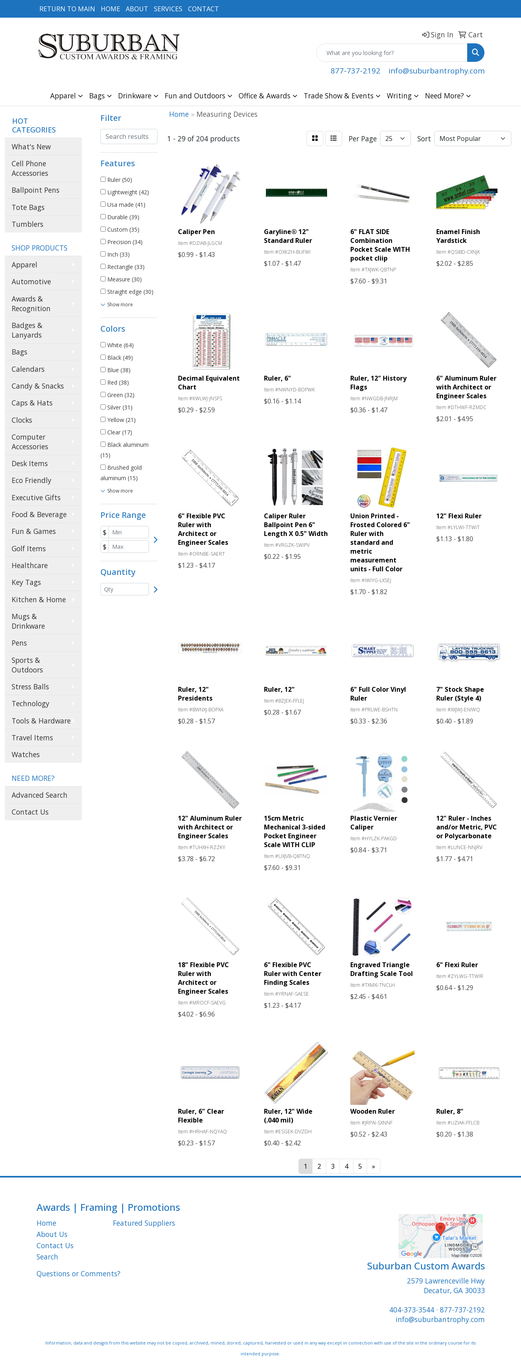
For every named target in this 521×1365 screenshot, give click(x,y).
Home (46, 1223)
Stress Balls (30, 686)
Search (47, 1256)
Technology (30, 703)
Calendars (28, 369)
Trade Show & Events (339, 95)
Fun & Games (34, 531)
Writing (399, 95)
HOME (110, 8)
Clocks (22, 420)
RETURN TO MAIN (67, 8)
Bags (97, 95)
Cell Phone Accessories (30, 168)
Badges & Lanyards (27, 330)
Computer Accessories (30, 441)
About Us (52, 1234)
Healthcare (30, 565)
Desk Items (30, 463)
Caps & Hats (32, 402)
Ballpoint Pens (35, 190)
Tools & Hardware (41, 720)
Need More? (444, 95)
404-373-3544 (411, 1309)
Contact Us (30, 812)
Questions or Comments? (79, 1273)
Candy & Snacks (38, 386)
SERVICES (168, 8)
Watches (26, 754)
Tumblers (27, 224)
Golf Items (29, 548)
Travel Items (32, 737)
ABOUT (137, 8)
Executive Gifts (36, 497)
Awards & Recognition (31, 303)
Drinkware (134, 95)
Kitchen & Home (39, 599)
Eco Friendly (31, 480)
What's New (31, 146)
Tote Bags (28, 207)
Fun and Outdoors (195, 95)
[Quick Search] (392, 52)
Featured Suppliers (144, 1223)
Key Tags (26, 582)
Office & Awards (264, 95)
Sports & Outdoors (27, 664)
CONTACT (203, 8)
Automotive (31, 281)
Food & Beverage (39, 514)
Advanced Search (39, 795)
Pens (19, 643)
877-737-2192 (355, 70)
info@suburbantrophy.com (436, 70)
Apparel (63, 95)
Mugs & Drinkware (28, 621)
